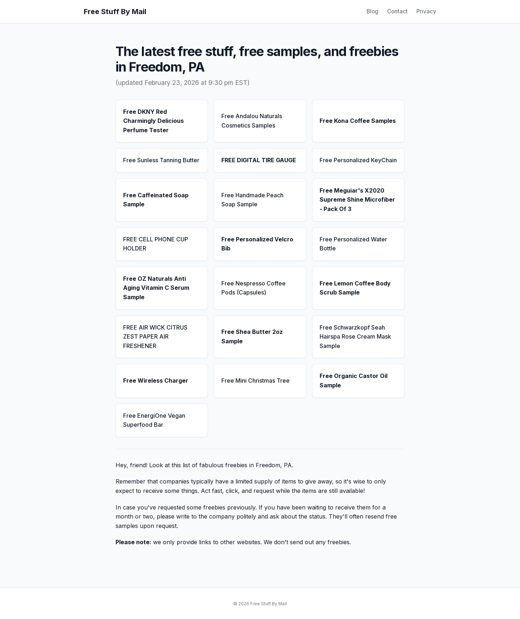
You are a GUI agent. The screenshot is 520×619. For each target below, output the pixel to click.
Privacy (426, 11)
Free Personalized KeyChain (358, 160)
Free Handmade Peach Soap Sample (252, 200)
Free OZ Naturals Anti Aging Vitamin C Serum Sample (156, 288)
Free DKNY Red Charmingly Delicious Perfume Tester (153, 121)
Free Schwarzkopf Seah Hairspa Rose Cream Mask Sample (355, 336)
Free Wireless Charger (155, 380)
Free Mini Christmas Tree (255, 380)
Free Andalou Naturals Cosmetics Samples (251, 120)
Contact (397, 11)
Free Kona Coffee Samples (358, 120)
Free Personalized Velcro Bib (257, 244)
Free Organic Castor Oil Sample (353, 380)
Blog (372, 11)
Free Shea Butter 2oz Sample (252, 336)
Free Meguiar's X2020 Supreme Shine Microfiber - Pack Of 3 (357, 199)
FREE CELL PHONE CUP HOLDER (155, 244)
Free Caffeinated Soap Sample (155, 200)
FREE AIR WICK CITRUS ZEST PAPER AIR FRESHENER (155, 336)
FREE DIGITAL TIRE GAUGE (258, 160)
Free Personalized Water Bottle (353, 244)
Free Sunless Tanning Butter (161, 160)
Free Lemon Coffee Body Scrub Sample (355, 288)
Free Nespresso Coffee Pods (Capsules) (253, 288)
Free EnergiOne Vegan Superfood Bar (154, 420)
